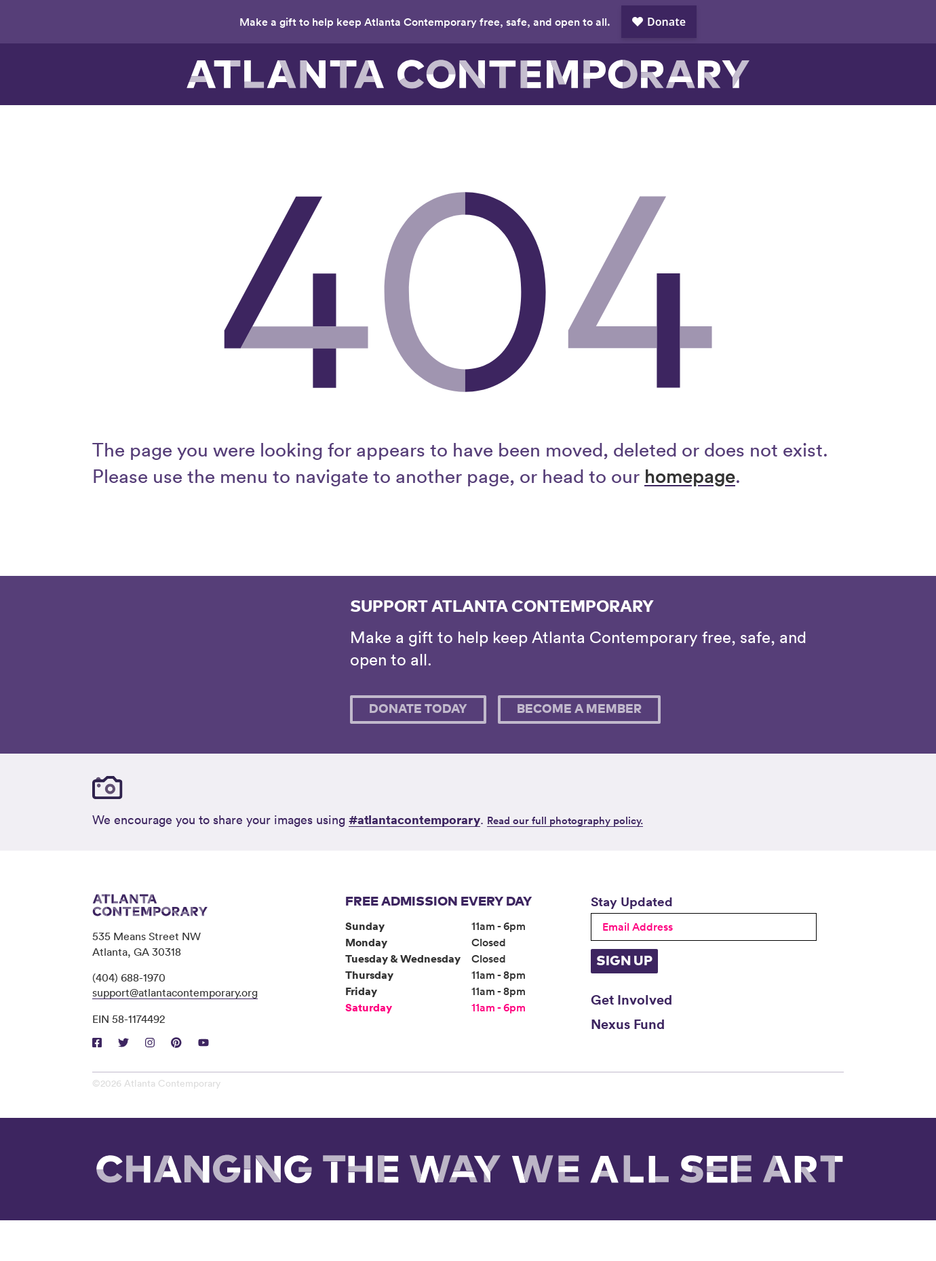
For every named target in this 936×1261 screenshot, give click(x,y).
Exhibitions (233, 125)
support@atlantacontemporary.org (175, 1033)
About (515, 125)
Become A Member (579, 750)
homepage (689, 516)
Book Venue (609, 125)
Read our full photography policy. (565, 861)
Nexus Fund (628, 1064)
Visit (139, 125)
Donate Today (418, 750)
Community (421, 125)
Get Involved (631, 1039)
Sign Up (624, 1002)
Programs (327, 125)
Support (703, 125)
